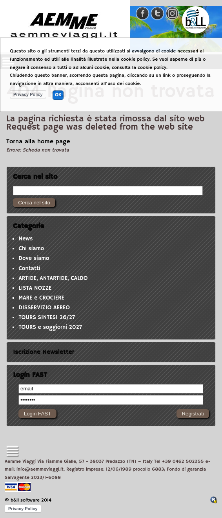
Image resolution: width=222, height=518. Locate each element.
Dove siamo (33, 258)
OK (58, 95)
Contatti (29, 268)
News (25, 238)
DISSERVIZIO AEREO (44, 307)
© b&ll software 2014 (28, 500)
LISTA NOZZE (34, 288)
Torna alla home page (38, 142)
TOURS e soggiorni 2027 (50, 327)
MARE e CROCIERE (41, 297)
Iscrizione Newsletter (43, 352)
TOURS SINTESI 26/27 (46, 317)
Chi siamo (31, 248)
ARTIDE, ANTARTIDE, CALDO (52, 278)
